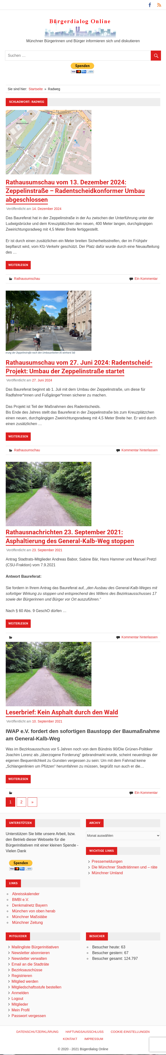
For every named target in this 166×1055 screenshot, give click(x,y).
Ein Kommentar (146, 279)
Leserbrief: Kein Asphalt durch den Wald (62, 712)
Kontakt (70, 1039)
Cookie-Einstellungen (130, 1032)
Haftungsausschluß (84, 1032)
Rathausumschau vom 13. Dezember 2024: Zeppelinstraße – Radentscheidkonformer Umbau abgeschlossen (75, 191)
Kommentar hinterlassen (139, 450)
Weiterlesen (18, 265)
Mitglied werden (25, 981)
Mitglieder (20, 1004)
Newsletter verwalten (29, 958)
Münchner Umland (107, 873)
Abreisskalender (26, 894)
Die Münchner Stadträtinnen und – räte (124, 867)
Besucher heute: (106, 947)
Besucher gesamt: (108, 958)
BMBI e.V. (20, 900)
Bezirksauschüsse (27, 970)
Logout (17, 999)
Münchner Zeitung (27, 922)
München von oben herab (33, 911)
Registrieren (22, 976)
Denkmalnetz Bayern (30, 905)
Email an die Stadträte (30, 964)
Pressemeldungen (107, 861)
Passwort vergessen (29, 1016)
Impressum (93, 1039)
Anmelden (20, 993)
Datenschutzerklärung (37, 1032)
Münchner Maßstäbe (29, 917)
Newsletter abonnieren (31, 953)
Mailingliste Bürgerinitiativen (35, 947)
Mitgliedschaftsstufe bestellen (36, 987)
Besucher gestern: (108, 953)
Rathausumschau (27, 279)
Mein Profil (21, 1010)
